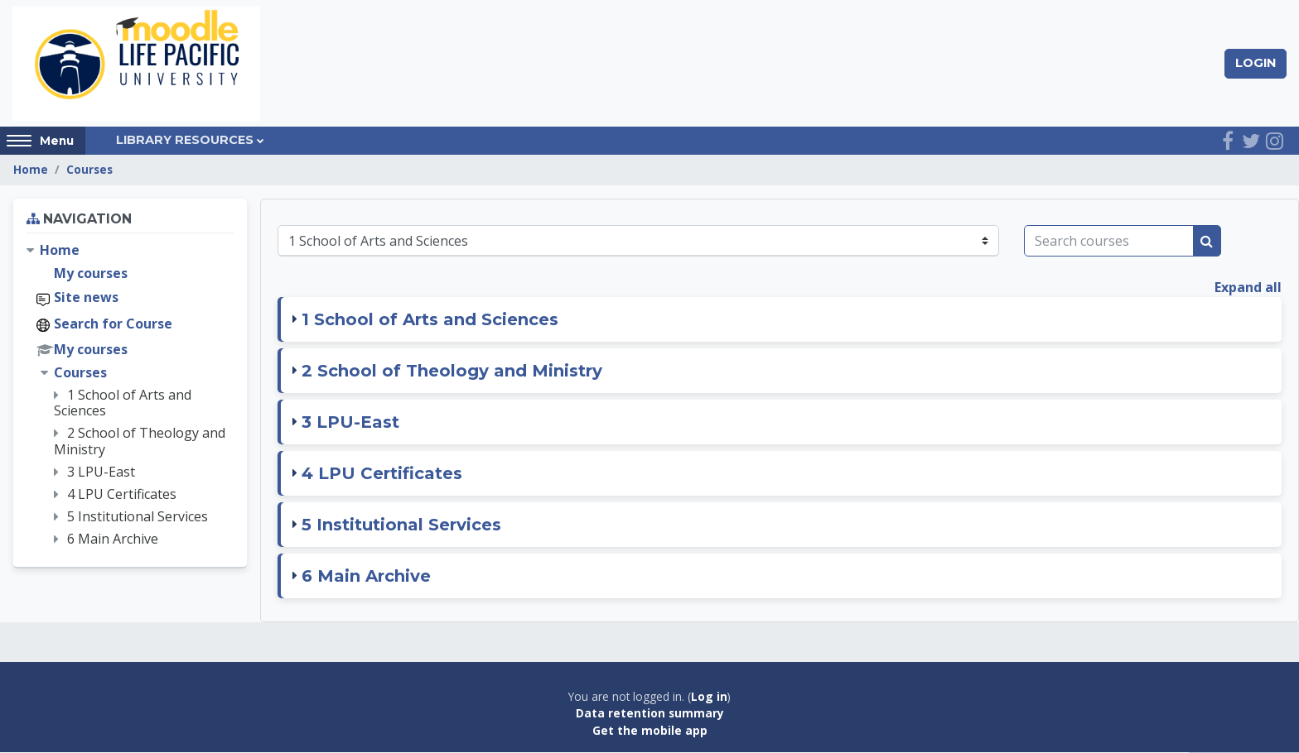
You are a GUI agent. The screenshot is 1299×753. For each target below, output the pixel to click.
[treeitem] (130, 396)
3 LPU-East (350, 423)
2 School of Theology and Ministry (452, 371)
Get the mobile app (649, 731)
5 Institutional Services (401, 525)
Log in (709, 697)
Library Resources (185, 141)
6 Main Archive (366, 577)
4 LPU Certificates (382, 474)
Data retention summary (650, 714)
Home (30, 171)
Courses (89, 171)
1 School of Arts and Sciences (430, 320)
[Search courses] (1109, 241)
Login (1255, 62)
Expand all (1248, 288)
